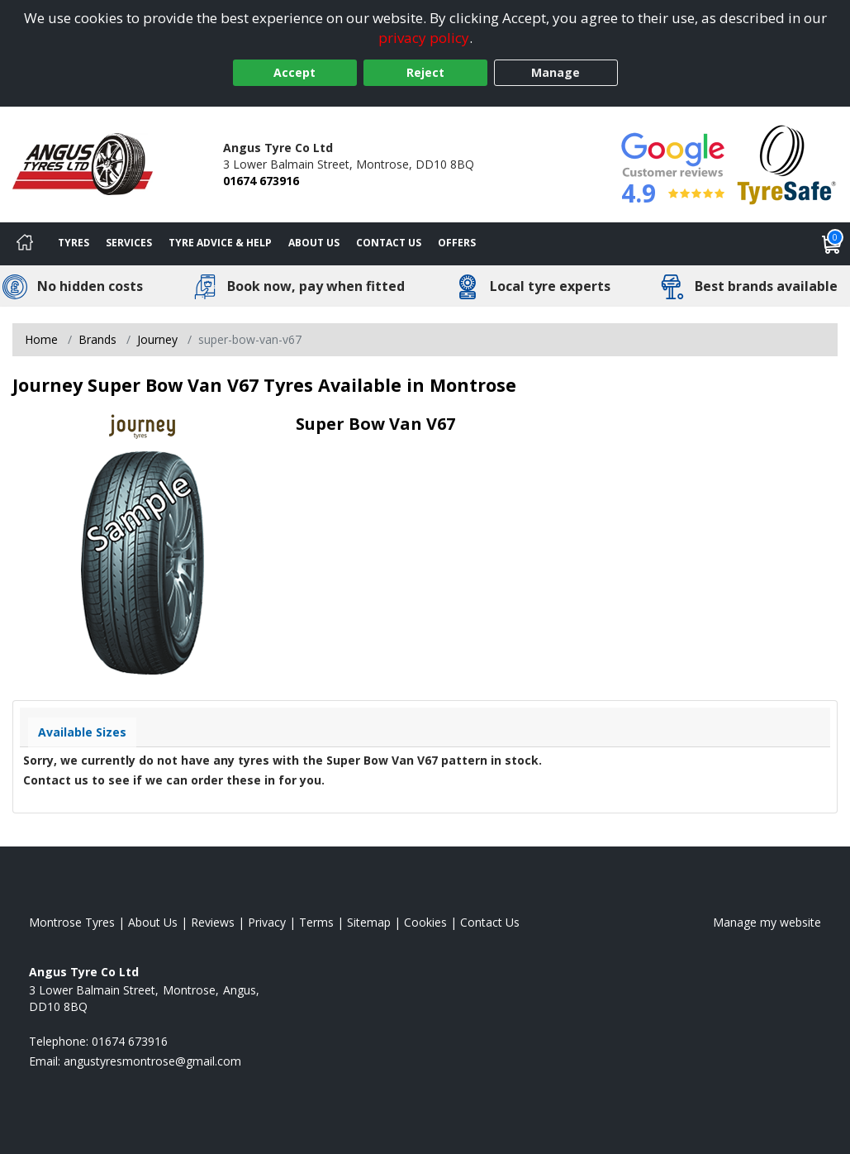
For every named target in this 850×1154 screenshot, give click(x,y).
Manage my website (767, 922)
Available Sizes (82, 732)
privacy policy (423, 37)
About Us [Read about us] (153, 922)
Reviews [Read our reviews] (213, 922)
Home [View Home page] (41, 339)
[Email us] (152, 1061)
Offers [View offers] (457, 243)
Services (129, 243)
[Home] (25, 243)
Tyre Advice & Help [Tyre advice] (220, 243)
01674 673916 (261, 180)
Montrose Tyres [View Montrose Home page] (72, 922)
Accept (294, 72)
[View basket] (832, 243)
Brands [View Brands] (97, 339)
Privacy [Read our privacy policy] (267, 922)
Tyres (73, 243)
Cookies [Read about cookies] (425, 922)
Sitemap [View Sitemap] (369, 922)
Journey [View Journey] (157, 339)
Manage (555, 72)
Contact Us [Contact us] (388, 243)
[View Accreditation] (787, 163)
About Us (314, 243)
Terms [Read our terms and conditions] (316, 922)
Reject (425, 72)
